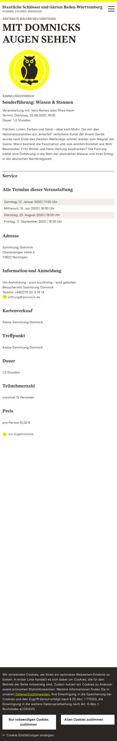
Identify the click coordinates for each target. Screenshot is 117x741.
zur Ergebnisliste (18, 434)
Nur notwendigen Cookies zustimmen (28, 722)
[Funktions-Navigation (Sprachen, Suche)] (111, 9)
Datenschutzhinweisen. (32, 694)
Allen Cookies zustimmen (83, 720)
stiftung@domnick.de (24, 297)
